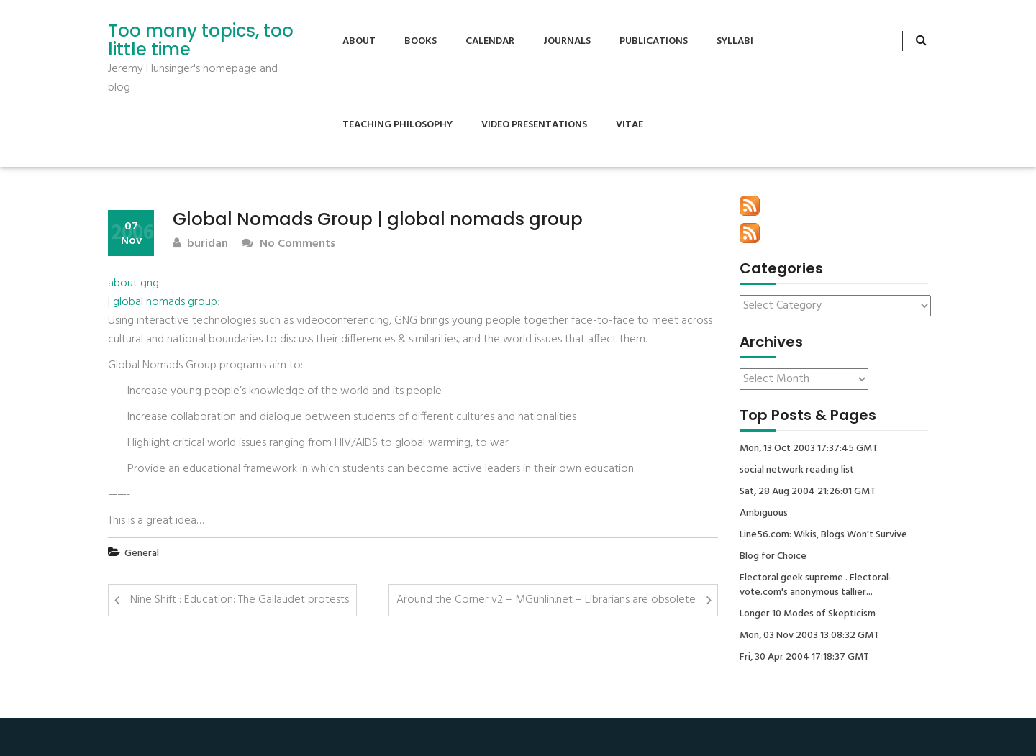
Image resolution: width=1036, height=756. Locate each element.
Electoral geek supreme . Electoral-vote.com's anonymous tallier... (816, 585)
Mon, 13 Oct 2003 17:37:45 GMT (809, 449)
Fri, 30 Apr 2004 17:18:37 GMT (804, 657)
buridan (200, 244)
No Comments (288, 244)
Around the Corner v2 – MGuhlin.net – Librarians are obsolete (546, 600)
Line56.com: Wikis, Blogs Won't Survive (823, 535)
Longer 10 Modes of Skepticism (808, 614)
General (141, 553)
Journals (567, 41)
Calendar (489, 41)
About (359, 41)
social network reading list (797, 470)
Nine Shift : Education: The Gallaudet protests (239, 600)
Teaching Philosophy (397, 125)
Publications (653, 41)
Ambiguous (764, 513)
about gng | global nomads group (162, 292)
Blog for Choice (773, 557)
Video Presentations (534, 125)
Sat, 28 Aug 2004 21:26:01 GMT (808, 492)
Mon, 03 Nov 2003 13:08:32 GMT (809, 636)
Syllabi (735, 41)
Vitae (629, 125)
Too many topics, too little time (201, 41)
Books (420, 41)
